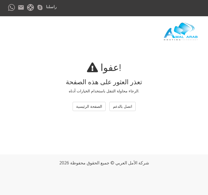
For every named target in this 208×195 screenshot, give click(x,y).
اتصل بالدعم (122, 106)
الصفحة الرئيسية (89, 106)
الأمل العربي (126, 163)
